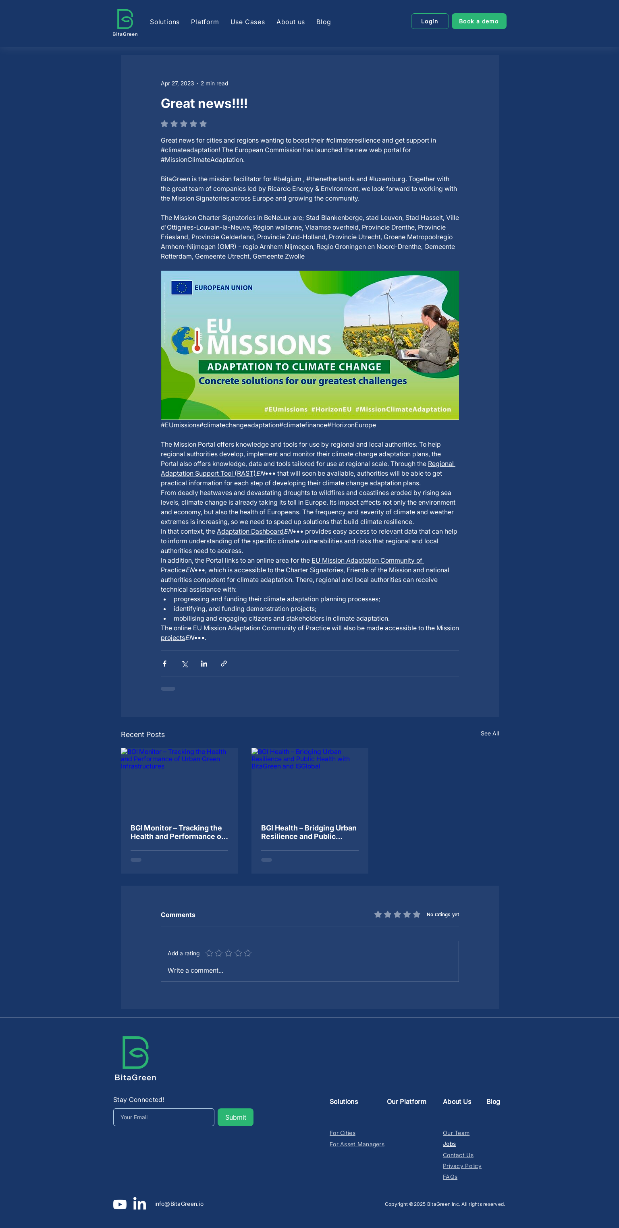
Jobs (449, 1143)
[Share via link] (224, 663)
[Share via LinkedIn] (204, 663)
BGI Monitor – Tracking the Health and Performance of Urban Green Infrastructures (177, 832)
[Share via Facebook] (164, 663)
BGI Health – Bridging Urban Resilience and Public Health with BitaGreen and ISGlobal (309, 832)
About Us (457, 1102)
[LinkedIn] (139, 1204)
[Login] (430, 21)
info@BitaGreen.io (179, 1203)
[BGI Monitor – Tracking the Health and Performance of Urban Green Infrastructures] (179, 781)
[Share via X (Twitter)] (184, 663)
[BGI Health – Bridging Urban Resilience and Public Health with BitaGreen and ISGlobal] (309, 781)
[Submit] (235, 1117)
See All (490, 733)
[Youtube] (120, 1204)
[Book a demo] (479, 21)
